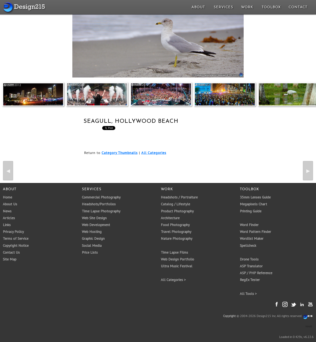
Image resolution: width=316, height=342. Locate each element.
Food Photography (175, 224)
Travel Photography (176, 231)
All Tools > (248, 293)
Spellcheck (248, 245)
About (198, 7)
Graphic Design (93, 238)
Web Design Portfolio (177, 259)
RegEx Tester (250, 279)
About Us (10, 204)
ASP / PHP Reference (256, 273)
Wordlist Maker (251, 238)
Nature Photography (176, 238)
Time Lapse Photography (101, 211)
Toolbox (271, 7)
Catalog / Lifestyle (175, 204)
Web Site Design (94, 218)
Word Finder (249, 224)
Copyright (229, 316)
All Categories (153, 152)
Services (223, 7)
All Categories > (173, 279)
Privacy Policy (13, 231)
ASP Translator (251, 266)
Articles (9, 218)
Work (247, 7)
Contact (298, 7)
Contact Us (11, 252)
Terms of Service (15, 238)
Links (7, 224)
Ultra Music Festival (176, 266)
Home (7, 197)
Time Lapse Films (174, 252)
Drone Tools (249, 259)
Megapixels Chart (253, 204)
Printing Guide (250, 211)
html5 (309, 326)
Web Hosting (92, 231)
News (7, 211)
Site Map (9, 259)
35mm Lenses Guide (255, 197)
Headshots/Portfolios (99, 204)
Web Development (96, 224)
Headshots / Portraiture (179, 197)
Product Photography (177, 211)
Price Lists (90, 252)
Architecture (170, 218)
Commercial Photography (101, 197)
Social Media (92, 245)
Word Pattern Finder (255, 231)
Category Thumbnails (120, 152)
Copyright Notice (16, 245)
